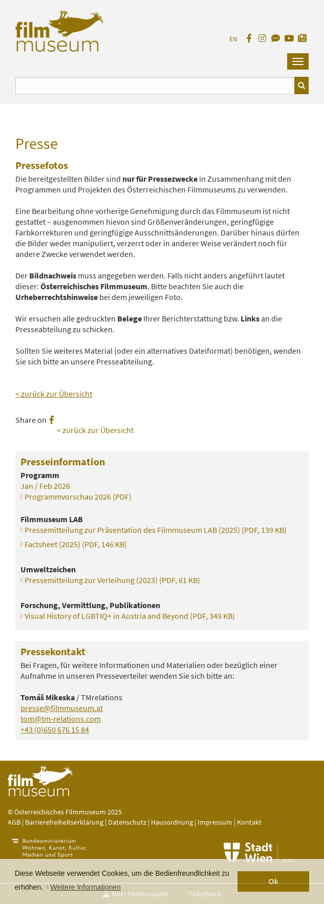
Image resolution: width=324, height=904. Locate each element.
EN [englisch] (233, 39)
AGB (14, 822)
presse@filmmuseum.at (61, 708)
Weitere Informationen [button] (85, 887)
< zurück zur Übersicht (53, 394)
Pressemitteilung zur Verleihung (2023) (112, 580)
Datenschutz (128, 822)
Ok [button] (273, 881)
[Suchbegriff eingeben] (155, 85)
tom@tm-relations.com (60, 719)
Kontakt (249, 822)
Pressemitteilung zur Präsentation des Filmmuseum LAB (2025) (156, 530)
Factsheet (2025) (76, 544)
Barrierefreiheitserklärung (64, 822)
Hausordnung (173, 822)
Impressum (215, 822)
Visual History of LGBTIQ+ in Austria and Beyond (130, 616)
